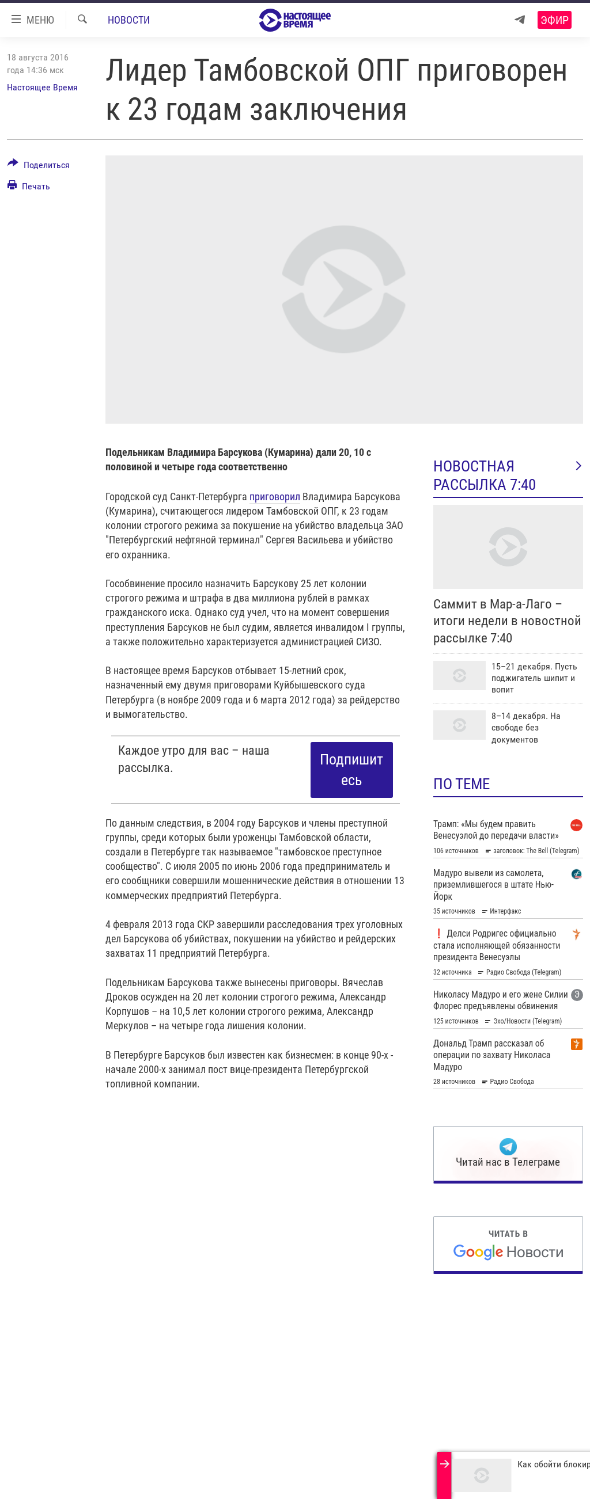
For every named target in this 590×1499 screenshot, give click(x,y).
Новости (129, 20)
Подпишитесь (351, 770)
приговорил (274, 496)
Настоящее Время (42, 87)
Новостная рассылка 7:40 (508, 475)
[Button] (38, 166)
